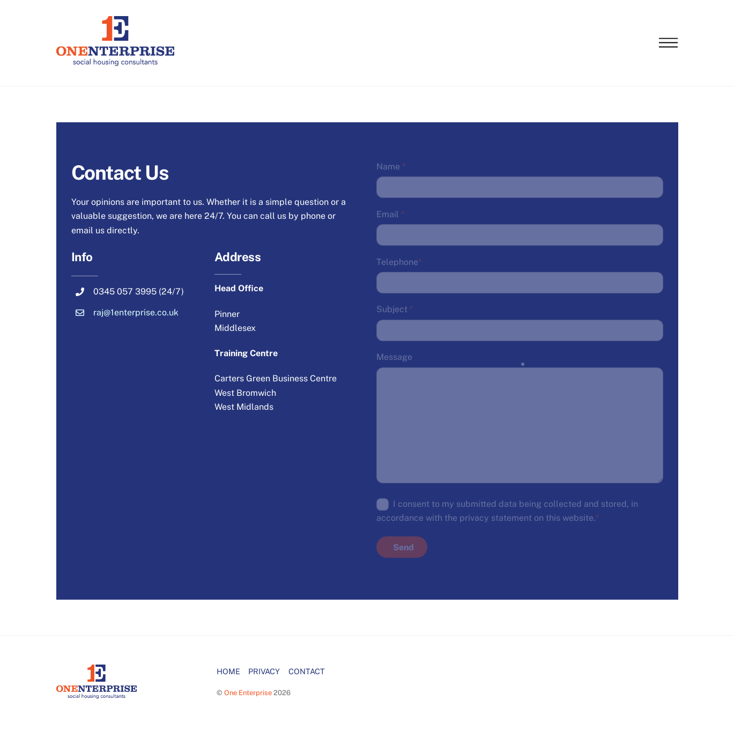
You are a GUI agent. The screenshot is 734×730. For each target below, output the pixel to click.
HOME (228, 671)
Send (403, 547)
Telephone (398, 262)
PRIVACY (264, 671)
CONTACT (306, 671)
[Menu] (668, 43)
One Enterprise (248, 693)
